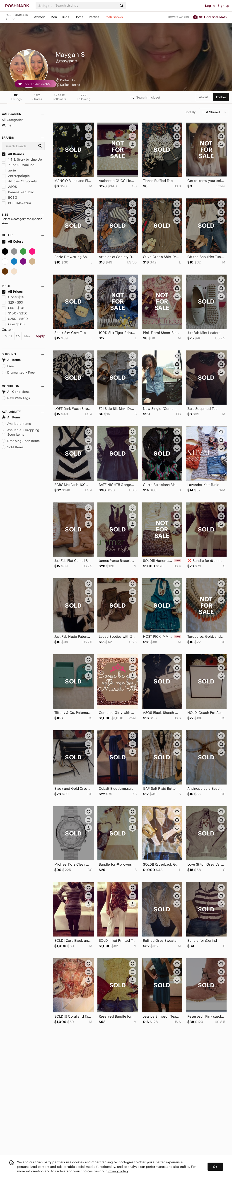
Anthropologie (16, 176)
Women (39, 17)
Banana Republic (18, 192)
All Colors (12, 241)
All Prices (12, 292)
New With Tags (16, 398)
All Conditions (15, 392)
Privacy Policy (118, 1171)
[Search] (86, 5)
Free (8, 366)
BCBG (9, 198)
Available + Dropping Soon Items (20, 432)
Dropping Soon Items (21, 441)
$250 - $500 (15, 319)
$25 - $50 (12, 302)
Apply (40, 336)
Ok (215, 1167)
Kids (65, 17)
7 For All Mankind (18, 165)
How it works (178, 17)
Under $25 (13, 297)
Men (54, 17)
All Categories (12, 120)
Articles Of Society (19, 181)
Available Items (16, 424)
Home (79, 17)
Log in (210, 6)
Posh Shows (114, 17)
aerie (9, 170)
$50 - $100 (14, 308)
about (203, 97)
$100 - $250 (14, 313)
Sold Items (13, 447)
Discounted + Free (18, 372)
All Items (11, 360)
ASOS (9, 187)
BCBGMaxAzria (16, 203)
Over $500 (13, 324)
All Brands (13, 154)
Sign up (223, 6)
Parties (94, 17)
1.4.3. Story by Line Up (22, 159)
